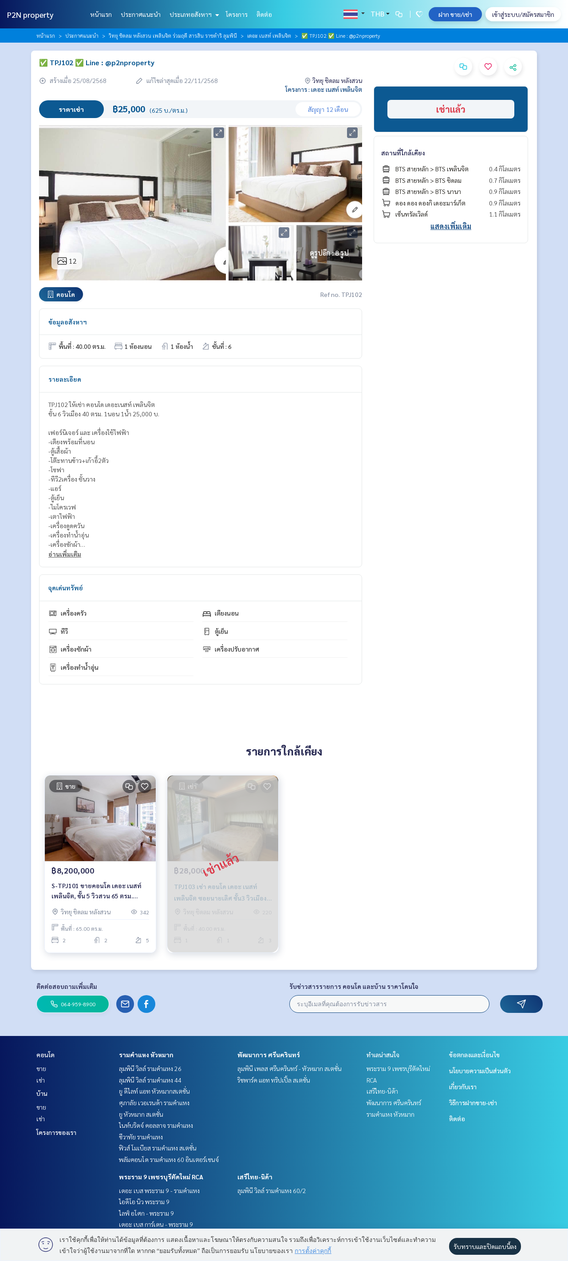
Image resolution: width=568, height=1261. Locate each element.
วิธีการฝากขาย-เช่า (473, 1103)
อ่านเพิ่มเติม (64, 554)
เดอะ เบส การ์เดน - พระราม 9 (156, 1224)
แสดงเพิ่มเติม (450, 226)
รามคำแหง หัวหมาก (146, 1055)
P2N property (30, 14)
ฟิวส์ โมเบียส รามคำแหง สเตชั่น (158, 1148)
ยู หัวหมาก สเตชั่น (141, 1114)
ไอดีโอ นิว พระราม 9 (144, 1202)
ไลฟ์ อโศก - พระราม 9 (146, 1213)
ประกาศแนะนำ (141, 14)
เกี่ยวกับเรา (463, 1087)
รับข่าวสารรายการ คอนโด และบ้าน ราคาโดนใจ (353, 986)
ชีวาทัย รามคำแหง (141, 1137)
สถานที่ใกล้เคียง (403, 153)
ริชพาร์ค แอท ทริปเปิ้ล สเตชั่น (273, 1080)
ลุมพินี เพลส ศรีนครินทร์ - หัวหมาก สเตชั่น (289, 1068)
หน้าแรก (101, 14)
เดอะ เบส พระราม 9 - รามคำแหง (159, 1190)
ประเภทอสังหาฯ (193, 14)
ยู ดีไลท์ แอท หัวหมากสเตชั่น (154, 1091)
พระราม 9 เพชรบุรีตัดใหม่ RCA (161, 1177)
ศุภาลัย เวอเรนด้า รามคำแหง (154, 1103)
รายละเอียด (64, 379)
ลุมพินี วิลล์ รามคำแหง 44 (150, 1080)
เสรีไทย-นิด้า (254, 1177)
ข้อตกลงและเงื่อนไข (474, 1055)
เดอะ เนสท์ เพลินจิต (269, 35)
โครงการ (237, 14)
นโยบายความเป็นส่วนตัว (480, 1071)
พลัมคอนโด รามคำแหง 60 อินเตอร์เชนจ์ (169, 1159)
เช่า (40, 1080)
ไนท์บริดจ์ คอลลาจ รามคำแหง (156, 1125)
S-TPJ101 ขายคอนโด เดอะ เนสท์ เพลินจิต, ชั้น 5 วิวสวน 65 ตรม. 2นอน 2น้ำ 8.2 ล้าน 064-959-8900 (97, 891)
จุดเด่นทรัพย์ (65, 588)
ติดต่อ (264, 14)
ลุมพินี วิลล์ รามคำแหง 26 (150, 1068)
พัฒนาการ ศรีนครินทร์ (268, 1055)
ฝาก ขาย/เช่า (455, 14)
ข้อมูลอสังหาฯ (67, 322)
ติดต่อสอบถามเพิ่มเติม (66, 986)
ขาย (41, 1068)
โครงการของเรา (56, 1132)
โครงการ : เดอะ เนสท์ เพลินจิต (323, 89)
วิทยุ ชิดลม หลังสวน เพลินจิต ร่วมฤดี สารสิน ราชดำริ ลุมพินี (173, 35)
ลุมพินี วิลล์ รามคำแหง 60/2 (271, 1190)
